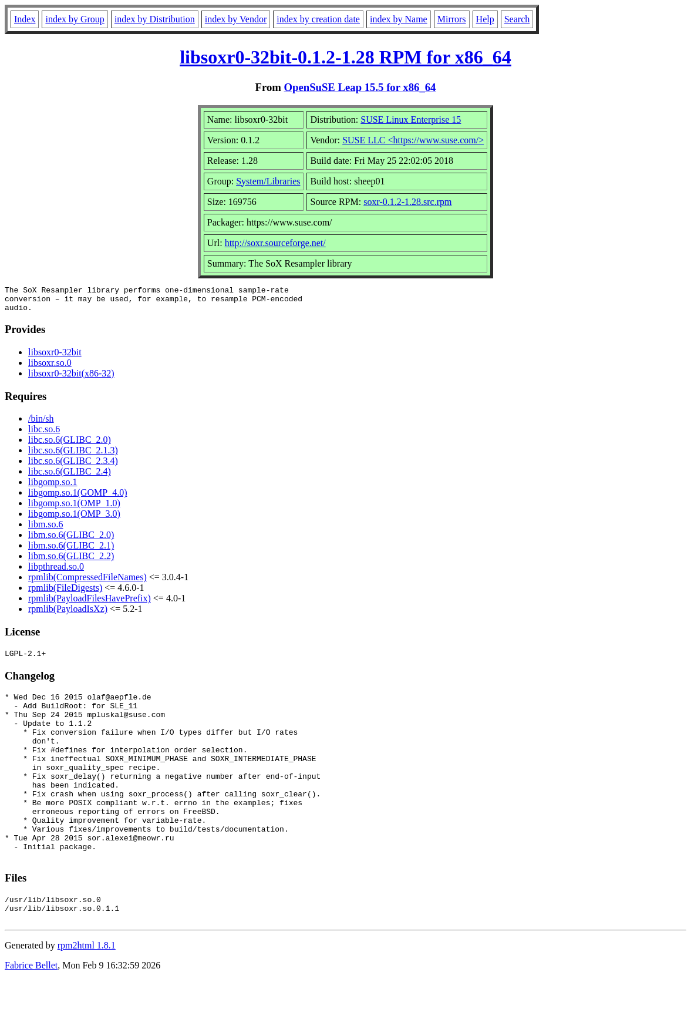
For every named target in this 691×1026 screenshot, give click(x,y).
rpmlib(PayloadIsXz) (67, 614)
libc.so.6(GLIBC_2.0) (69, 445)
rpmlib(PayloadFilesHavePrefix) (89, 603)
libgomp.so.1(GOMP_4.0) (77, 498)
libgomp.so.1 (52, 487)
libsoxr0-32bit (55, 357)
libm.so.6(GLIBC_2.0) (71, 540)
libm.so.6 (45, 529)
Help (485, 19)
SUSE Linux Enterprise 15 (410, 120)
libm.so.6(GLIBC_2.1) (71, 551)
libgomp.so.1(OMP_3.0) (74, 519)
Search (517, 19)
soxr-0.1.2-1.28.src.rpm (407, 202)
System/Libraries (268, 181)
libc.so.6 (44, 434)
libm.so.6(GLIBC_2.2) (71, 561)
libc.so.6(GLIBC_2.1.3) (73, 455)
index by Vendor (236, 19)
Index (24, 19)
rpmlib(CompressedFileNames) (87, 582)
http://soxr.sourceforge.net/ (275, 243)
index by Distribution (154, 19)
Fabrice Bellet (31, 1011)
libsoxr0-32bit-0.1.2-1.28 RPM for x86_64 (345, 57)
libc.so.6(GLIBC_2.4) (69, 477)
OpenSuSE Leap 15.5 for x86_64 (360, 87)
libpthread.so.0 (56, 572)
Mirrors (451, 19)
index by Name (398, 19)
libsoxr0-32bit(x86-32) (71, 379)
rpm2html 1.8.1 (87, 991)
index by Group (74, 19)
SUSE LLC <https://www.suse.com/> (413, 140)
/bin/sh (41, 424)
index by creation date (318, 19)
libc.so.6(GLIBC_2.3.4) (73, 466)
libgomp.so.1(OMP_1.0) (74, 508)
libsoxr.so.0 (50, 368)
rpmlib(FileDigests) (65, 593)
